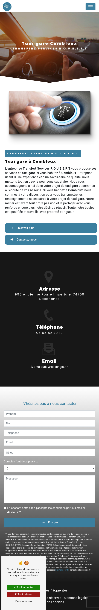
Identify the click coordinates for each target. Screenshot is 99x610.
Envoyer (53, 516)
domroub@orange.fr (49, 360)
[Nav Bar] (90, 6)
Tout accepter (23, 587)
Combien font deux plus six (21, 455)
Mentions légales (76, 598)
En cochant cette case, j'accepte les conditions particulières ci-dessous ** (46, 504)
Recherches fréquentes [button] (49, 590)
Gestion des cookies (49, 602)
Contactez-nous (23, 240)
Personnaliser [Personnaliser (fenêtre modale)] (23, 601)
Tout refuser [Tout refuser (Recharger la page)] (23, 594)
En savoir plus (21, 228)
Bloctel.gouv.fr (61, 563)
